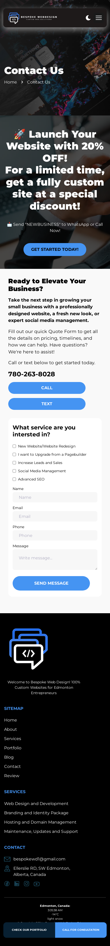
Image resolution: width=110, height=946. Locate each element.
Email (55, 513)
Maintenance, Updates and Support (41, 831)
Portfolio (12, 747)
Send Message (51, 583)
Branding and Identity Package (36, 812)
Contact (12, 766)
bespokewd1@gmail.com (39, 859)
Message (55, 557)
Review (11, 775)
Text (46, 403)
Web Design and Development (36, 803)
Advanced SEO (31, 479)
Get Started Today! (55, 249)
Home (10, 82)
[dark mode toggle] (88, 18)
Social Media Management (42, 471)
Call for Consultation (80, 930)
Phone (55, 533)
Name (55, 494)
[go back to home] (27, 649)
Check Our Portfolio (29, 930)
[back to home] (32, 17)
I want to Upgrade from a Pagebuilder (52, 454)
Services (12, 738)
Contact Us (38, 82)
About (10, 729)
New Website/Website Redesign (46, 446)
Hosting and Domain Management (40, 822)
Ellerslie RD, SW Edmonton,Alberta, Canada (41, 871)
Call (47, 387)
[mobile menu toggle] (99, 18)
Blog (9, 757)
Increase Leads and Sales (40, 462)
